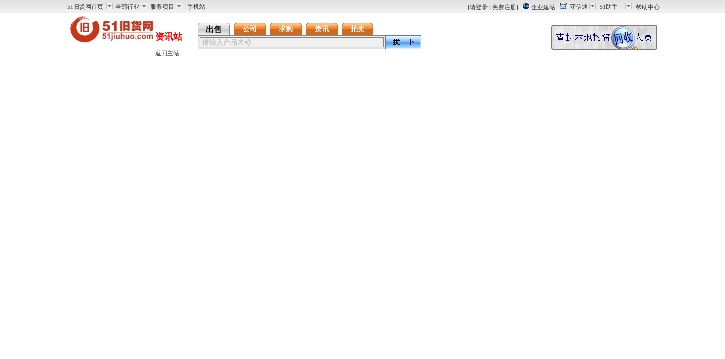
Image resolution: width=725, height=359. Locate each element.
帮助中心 (648, 7)
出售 (214, 29)
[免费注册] (504, 7)
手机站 (196, 6)
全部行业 (127, 6)
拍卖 (357, 29)
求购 (286, 29)
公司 (250, 29)
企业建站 (543, 7)
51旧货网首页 (85, 6)
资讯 (322, 29)
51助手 (609, 6)
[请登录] (479, 7)
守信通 (579, 6)
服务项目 (162, 6)
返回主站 (167, 53)
